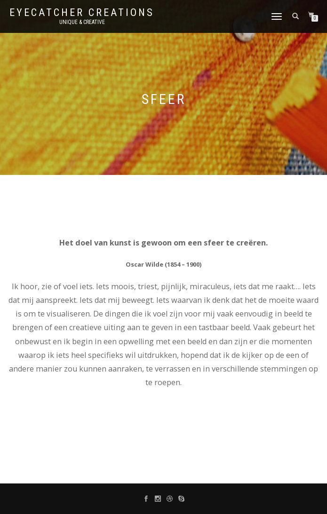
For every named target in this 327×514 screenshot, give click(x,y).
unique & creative (82, 22)
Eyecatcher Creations (81, 12)
